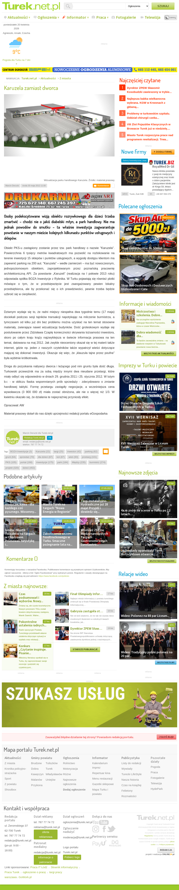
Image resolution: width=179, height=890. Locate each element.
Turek (49, 768)
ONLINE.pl (168, 854)
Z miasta (65, 78)
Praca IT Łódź (38, 867)
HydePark (157, 788)
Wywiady (126, 768)
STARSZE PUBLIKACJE (85, 649)
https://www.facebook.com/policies (54, 576)
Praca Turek (12, 872)
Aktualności (18, 17)
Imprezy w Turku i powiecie (148, 365)
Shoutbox (10, 789)
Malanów (36, 779)
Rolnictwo (69, 763)
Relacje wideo (133, 573)
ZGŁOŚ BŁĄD (166, 736)
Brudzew (36, 763)
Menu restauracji (102, 778)
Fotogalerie (126, 17)
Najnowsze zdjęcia (138, 472)
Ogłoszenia (47, 17)
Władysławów (54, 774)
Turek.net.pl (29, 78)
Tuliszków (52, 763)
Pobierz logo (72, 857)
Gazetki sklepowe (103, 784)
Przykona (37, 785)
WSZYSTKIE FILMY (165, 662)
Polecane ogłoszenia (140, 206)
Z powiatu (10, 784)
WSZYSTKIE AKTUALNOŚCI (159, 353)
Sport (8, 778)
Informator (76, 17)
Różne (67, 774)
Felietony (127, 790)
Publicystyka (130, 758)
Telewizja (152, 17)
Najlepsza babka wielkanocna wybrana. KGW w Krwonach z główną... (146, 102)
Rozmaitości (128, 796)
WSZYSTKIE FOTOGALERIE (162, 561)
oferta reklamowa (45, 834)
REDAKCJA (166, 850)
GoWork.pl (25, 877)
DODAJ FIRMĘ (164, 151)
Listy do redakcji (131, 763)
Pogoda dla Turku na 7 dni (16, 62)
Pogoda (155, 766)
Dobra (35, 768)
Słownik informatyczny (64, 867)
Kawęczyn (37, 774)
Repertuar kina (101, 773)
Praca (101, 17)
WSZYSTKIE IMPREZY (164, 454)
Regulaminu (148, 836)
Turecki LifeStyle (131, 774)
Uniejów (50, 779)
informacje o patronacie (45, 860)
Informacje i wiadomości (145, 303)
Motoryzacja (70, 768)
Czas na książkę (131, 785)
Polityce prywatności (166, 844)
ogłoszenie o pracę (34, 872)
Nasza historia (130, 779)
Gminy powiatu (41, 758)
